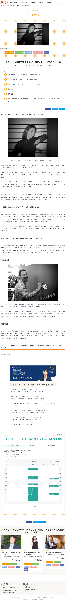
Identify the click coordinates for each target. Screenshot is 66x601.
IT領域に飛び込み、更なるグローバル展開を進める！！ (24, 79)
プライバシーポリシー (31, 597)
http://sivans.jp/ (5, 354)
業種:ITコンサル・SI (20, 52)
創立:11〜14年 (26, 566)
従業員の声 (11, 89)
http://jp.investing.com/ (41, 221)
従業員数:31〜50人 (27, 563)
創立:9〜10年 (48, 564)
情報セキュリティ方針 (42, 597)
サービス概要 (24, 2)
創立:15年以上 (29, 52)
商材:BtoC (18, 566)
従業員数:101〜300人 (49, 561)
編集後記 (10, 94)
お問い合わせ (48, 2)
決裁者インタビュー (14, 2)
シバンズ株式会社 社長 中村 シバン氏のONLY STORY (24, 74)
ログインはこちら (58, 4)
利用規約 (24, 597)
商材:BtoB (46, 52)
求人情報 (19, 597)
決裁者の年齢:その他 (38, 52)
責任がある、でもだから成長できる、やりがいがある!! (24, 84)
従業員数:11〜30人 (10, 52)
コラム (40, 2)
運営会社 (33, 2)
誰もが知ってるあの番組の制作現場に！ (55, 552)
